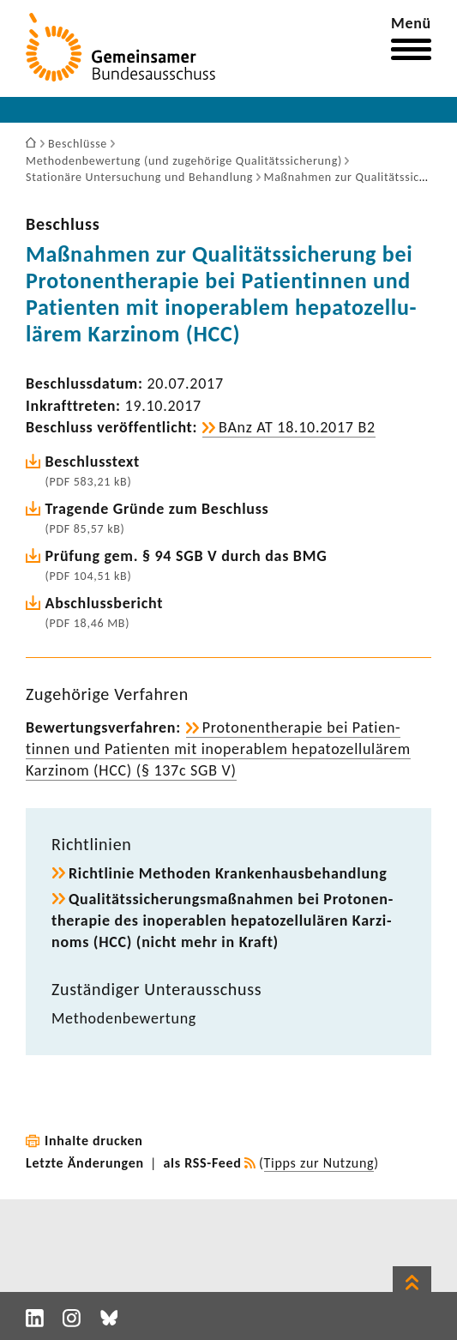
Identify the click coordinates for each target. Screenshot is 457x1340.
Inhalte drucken (94, 1140)
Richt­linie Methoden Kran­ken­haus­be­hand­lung (228, 873)
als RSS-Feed (203, 1163)
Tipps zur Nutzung (319, 1163)
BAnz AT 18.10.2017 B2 (297, 427)
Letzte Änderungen (85, 1163)
